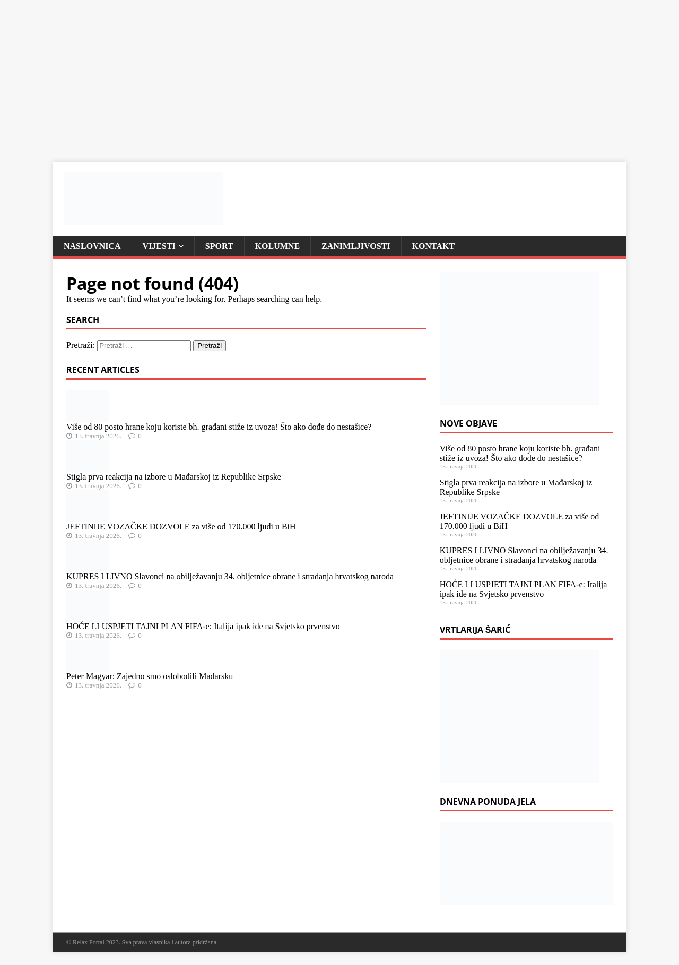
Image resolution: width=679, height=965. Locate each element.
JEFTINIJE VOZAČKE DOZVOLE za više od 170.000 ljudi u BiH (181, 526)
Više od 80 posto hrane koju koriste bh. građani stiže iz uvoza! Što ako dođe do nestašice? (218, 426)
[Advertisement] (318, 74)
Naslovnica (92, 245)
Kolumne (277, 245)
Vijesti (159, 245)
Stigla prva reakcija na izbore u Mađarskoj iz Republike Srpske (173, 476)
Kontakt (433, 245)
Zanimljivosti (355, 245)
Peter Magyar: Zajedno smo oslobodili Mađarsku (149, 676)
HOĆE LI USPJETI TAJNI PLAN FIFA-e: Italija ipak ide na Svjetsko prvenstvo (203, 626)
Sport (219, 245)
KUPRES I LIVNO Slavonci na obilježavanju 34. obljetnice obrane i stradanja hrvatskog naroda (230, 576)
